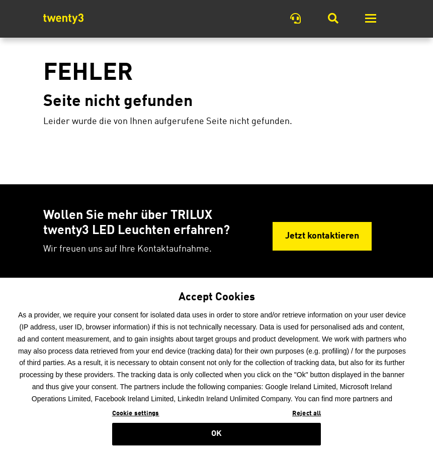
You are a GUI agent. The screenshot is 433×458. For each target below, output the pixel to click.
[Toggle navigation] (371, 19)
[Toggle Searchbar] (333, 19)
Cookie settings (135, 420)
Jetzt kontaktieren (322, 236)
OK (216, 441)
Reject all (306, 420)
